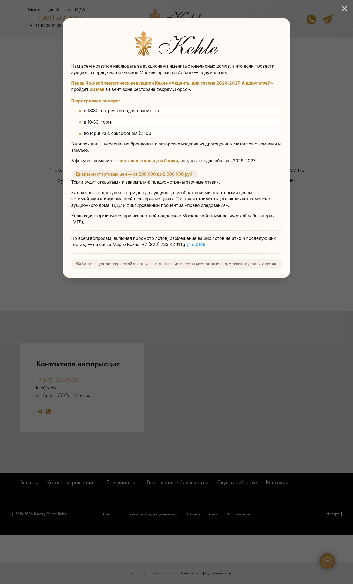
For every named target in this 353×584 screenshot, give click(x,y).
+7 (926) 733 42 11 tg (164, 245)
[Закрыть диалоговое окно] (344, 8)
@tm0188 (196, 245)
